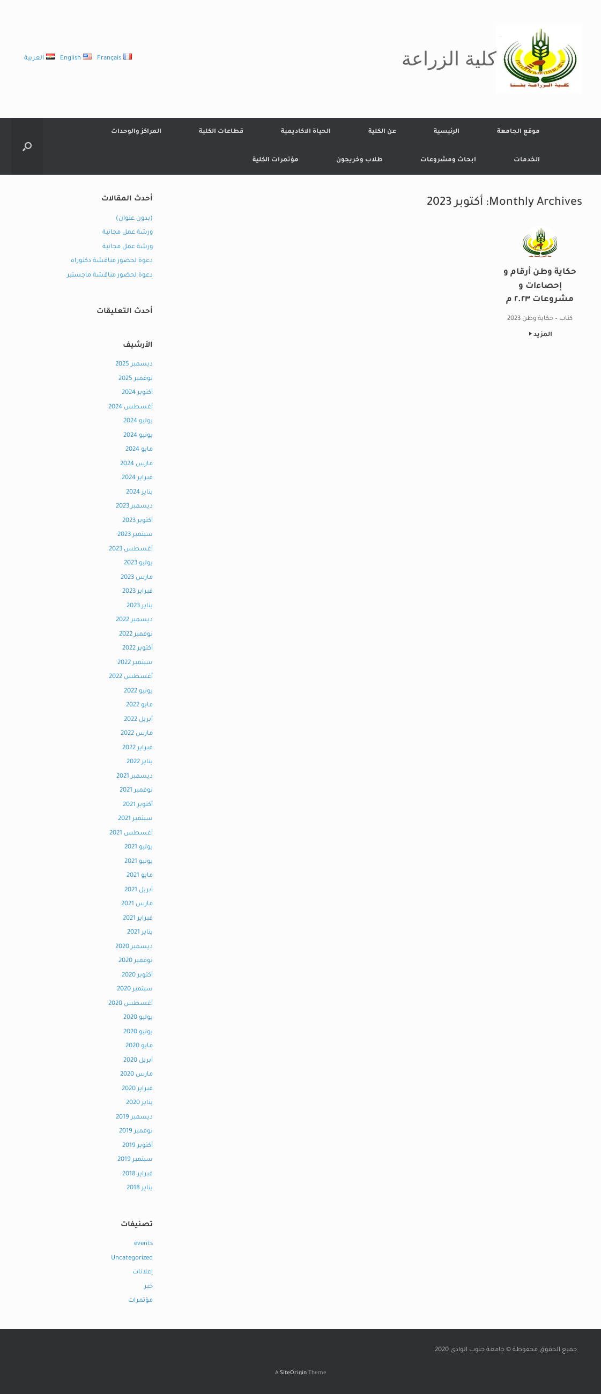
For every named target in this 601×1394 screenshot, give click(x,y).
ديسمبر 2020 (134, 947)
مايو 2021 (140, 876)
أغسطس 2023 (131, 549)
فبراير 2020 (137, 1089)
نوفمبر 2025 (135, 379)
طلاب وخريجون (359, 160)
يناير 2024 (139, 492)
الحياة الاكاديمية (306, 132)
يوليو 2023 (138, 563)
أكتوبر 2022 (137, 648)
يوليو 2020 (138, 1018)
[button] (27, 146)
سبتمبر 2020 (135, 989)
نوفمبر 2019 (136, 1131)
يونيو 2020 (138, 1032)
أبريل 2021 (138, 890)
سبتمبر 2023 (135, 535)
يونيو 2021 (138, 862)
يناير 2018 (140, 1188)
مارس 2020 (136, 1074)
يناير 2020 (139, 1103)
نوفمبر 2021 (136, 790)
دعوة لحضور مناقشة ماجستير (110, 275)
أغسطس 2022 (131, 677)
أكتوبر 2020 (137, 975)
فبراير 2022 (137, 748)
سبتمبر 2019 (135, 1160)
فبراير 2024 (137, 478)
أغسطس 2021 (131, 833)
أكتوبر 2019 (137, 1146)
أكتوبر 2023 (137, 521)
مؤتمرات (140, 1301)
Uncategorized (132, 1258)
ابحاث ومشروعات (448, 160)
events (143, 1244)
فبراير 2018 (137, 1174)
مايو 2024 (139, 449)
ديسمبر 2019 (134, 1117)
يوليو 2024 (138, 421)
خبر (148, 1287)
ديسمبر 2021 (134, 776)
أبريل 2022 (138, 720)
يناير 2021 (140, 932)
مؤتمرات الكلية (276, 160)
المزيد (540, 335)
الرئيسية (446, 132)
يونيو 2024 (138, 436)
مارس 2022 (137, 733)
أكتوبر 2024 (137, 393)
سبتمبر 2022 (135, 663)
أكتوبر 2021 (138, 805)
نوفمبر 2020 (135, 961)
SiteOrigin (293, 1373)
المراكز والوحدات (136, 132)
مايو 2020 (139, 1046)
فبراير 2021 (138, 918)
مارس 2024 (136, 464)
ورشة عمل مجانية (127, 232)
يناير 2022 (140, 762)
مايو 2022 (139, 705)
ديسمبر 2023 (134, 506)
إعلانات (142, 1272)
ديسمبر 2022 (134, 620)
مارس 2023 (137, 578)
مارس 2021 (137, 904)
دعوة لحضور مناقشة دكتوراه (112, 261)
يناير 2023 (140, 606)
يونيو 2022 (138, 691)
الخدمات (527, 160)
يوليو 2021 (138, 847)
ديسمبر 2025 (134, 364)
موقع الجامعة (518, 132)
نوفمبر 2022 (136, 634)
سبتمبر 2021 (135, 819)
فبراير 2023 (137, 591)
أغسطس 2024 (130, 407)
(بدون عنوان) (134, 218)
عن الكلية (382, 132)
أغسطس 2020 (130, 1004)
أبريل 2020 (138, 1060)
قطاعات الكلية (221, 132)
